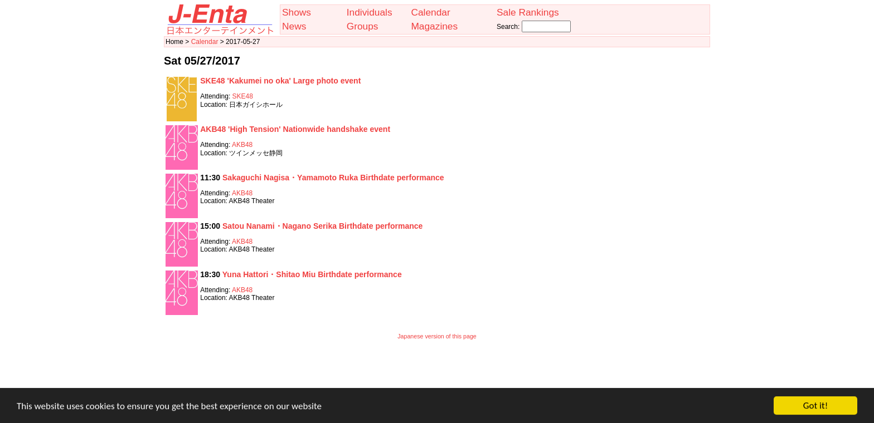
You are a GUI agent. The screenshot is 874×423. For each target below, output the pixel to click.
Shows (296, 12)
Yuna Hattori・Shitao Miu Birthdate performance (312, 274)
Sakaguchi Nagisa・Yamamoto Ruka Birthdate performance (333, 177)
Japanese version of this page (437, 336)
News (294, 26)
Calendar (430, 12)
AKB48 (242, 145)
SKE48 (242, 96)
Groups (362, 26)
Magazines (434, 26)
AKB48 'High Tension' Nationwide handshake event (295, 129)
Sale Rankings (528, 12)
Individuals (369, 12)
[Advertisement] (437, 371)
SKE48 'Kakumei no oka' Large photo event (280, 80)
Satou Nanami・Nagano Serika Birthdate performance (322, 226)
